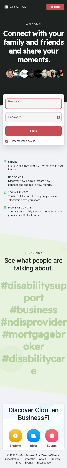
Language (44, 462)
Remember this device (22, 141)
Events (51, 438)
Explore (15, 438)
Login (33, 130)
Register (55, 6)
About (42, 459)
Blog (33, 438)
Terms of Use (49, 455)
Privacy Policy (11, 459)
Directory (55, 459)
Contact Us (29, 459)
